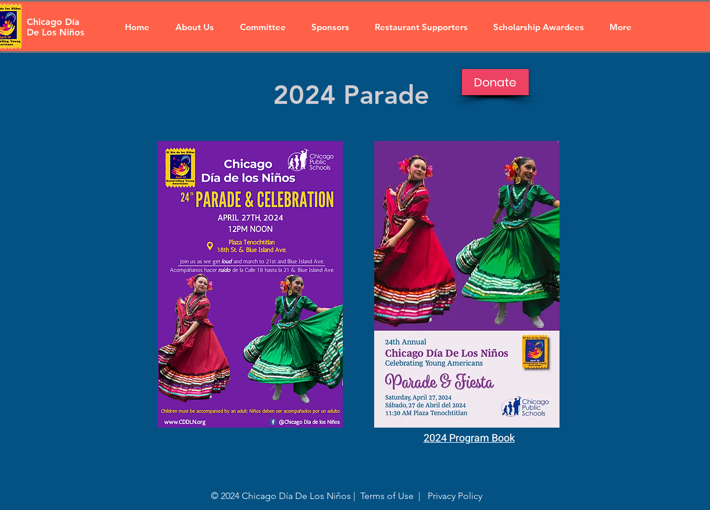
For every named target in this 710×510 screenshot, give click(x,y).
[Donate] (495, 82)
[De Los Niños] (61, 32)
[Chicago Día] (55, 22)
